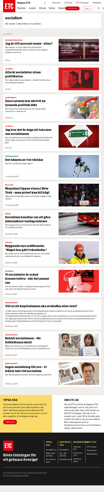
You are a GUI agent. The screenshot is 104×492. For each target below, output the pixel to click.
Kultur (52, 8)
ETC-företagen (82, 3)
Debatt (61, 8)
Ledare (32, 8)
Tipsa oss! (56, 3)
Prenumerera (72, 8)
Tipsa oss (10, 422)
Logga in (87, 8)
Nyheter (21, 8)
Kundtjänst (64, 450)
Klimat (42, 8)
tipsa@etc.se (51, 450)
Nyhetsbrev (92, 450)
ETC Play (68, 3)
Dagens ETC (31, 2)
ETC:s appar (92, 447)
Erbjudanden (92, 454)
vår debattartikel (12, 316)
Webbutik (97, 3)
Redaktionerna (66, 459)
